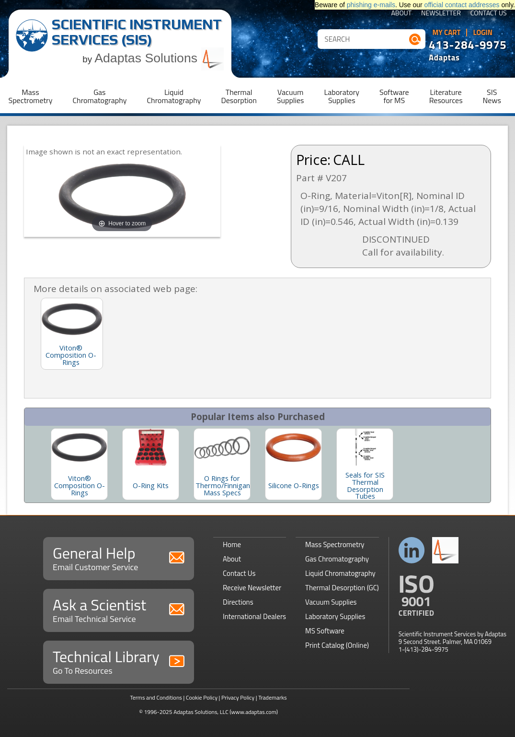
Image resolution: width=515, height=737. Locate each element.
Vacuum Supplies (330, 602)
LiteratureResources (446, 96)
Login (482, 32)
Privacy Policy (237, 697)
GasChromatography (99, 96)
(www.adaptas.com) (253, 711)
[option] (79, 464)
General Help (118, 557)
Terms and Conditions (156, 697)
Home (232, 544)
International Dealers (254, 616)
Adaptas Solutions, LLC (201, 711)
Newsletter (441, 14)
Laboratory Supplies (335, 616)
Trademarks (272, 697)
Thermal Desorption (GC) (342, 587)
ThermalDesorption (238, 96)
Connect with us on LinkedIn (412, 550)
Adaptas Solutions (159, 58)
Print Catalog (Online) (337, 645)
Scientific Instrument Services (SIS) (137, 32)
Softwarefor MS (394, 96)
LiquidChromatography (174, 96)
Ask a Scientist (118, 609)
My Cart (447, 32)
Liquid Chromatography (340, 573)
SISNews (492, 96)
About (401, 14)
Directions (238, 602)
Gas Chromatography (337, 558)
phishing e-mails (371, 5)
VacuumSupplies (290, 96)
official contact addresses (462, 5)
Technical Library (118, 661)
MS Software (324, 630)
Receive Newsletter (252, 587)
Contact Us (488, 14)
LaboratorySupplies (341, 96)
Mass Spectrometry (335, 544)
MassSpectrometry (31, 96)
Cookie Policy (201, 697)
